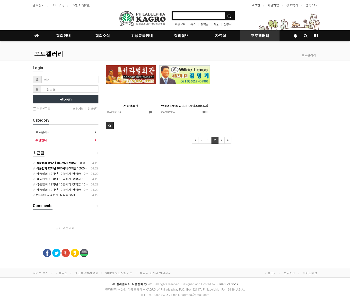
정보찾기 (292, 5)
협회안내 (63, 35)
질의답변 (181, 35)
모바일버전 (310, 273)
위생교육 (180, 24)
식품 (216, 24)
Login (66, 99)
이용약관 (61, 273)
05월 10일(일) (80, 5)
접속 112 (311, 5)
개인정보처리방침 (86, 273)
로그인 (255, 5)
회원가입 (273, 5)
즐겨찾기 (38, 5)
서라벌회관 (130, 106)
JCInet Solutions (227, 284)
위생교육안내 (142, 35)
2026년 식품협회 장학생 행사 (54, 195)
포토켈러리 (260, 35)
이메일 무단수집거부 (118, 273)
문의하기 (289, 273)
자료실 (220, 35)
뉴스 (193, 24)
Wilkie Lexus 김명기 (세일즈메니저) (184, 106)
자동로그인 (41, 108)
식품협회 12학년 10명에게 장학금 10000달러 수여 (68, 173)
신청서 (228, 24)
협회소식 (102, 35)
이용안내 (270, 273)
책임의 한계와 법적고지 (155, 273)
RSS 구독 (58, 5)
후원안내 (41, 140)
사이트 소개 (40, 273)
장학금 (205, 24)
